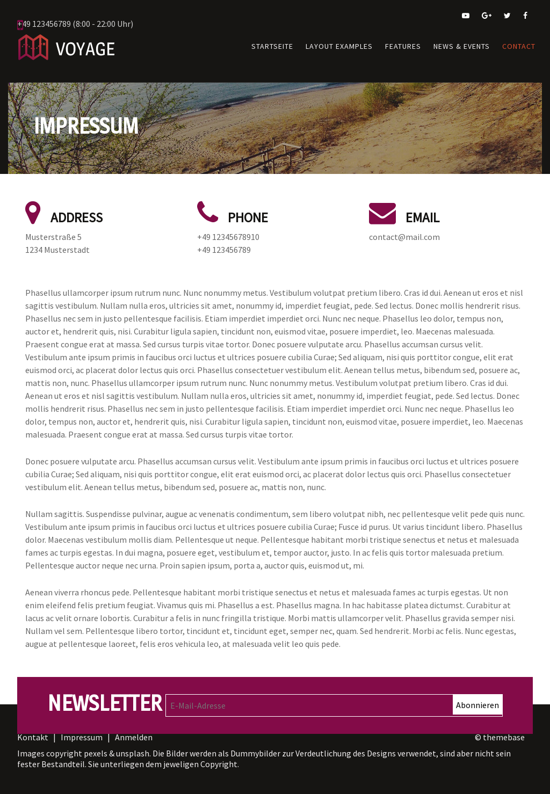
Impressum (82, 729)
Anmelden (134, 729)
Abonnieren (477, 696)
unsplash (132, 745)
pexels (95, 745)
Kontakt (33, 729)
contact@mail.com (404, 228)
